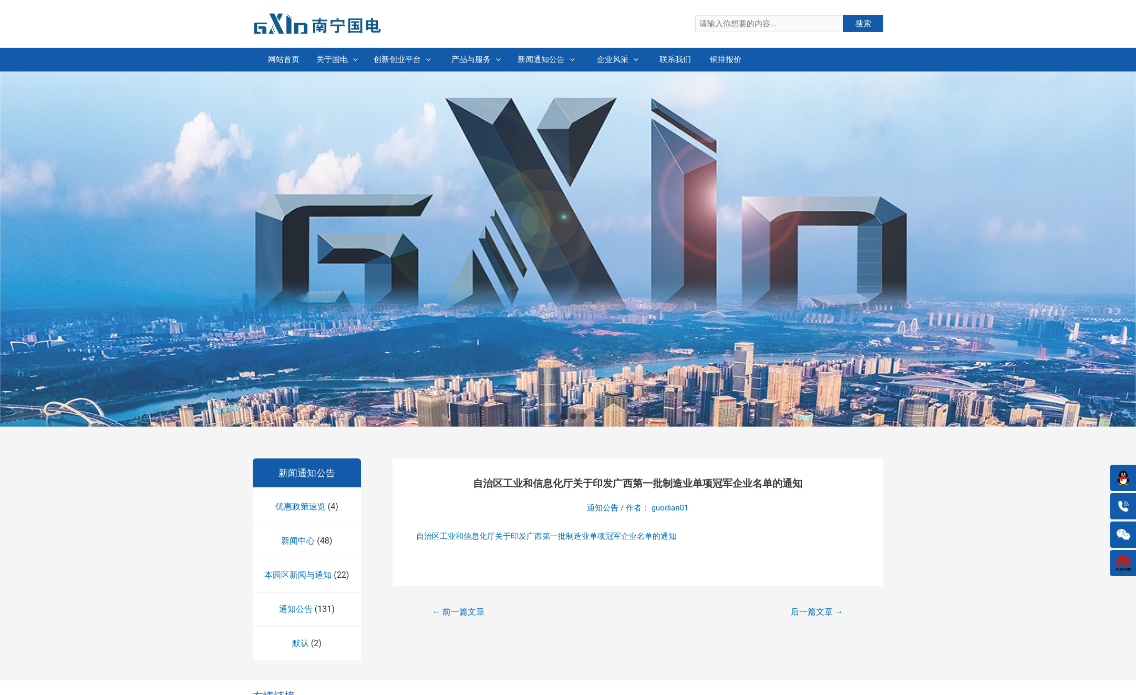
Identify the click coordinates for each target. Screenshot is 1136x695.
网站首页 (292, 59)
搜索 (863, 23)
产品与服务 (528, 59)
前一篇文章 (458, 612)
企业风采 (686, 59)
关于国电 (371, 59)
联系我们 (765, 59)
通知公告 (296, 609)
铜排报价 (844, 59)
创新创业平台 (450, 59)
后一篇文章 (817, 612)
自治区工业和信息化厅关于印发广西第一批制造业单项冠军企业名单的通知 (546, 536)
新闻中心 (298, 541)
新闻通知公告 (607, 59)
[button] (552, 416)
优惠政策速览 (300, 507)
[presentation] (387, 59)
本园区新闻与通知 (298, 575)
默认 (300, 643)
